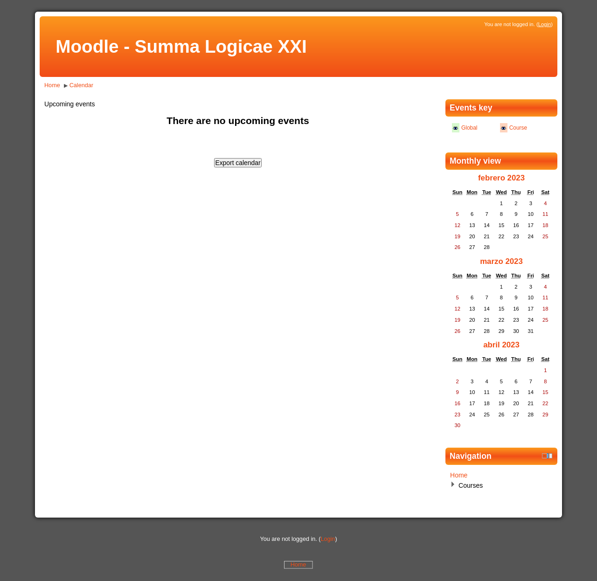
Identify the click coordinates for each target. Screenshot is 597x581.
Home (52, 85)
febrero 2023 (501, 177)
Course (518, 127)
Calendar (81, 85)
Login (544, 24)
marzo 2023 (501, 261)
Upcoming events (69, 104)
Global (469, 127)
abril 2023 (501, 344)
